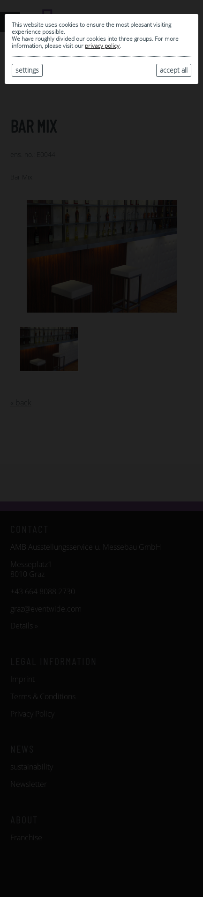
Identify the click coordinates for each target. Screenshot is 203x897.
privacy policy (102, 46)
